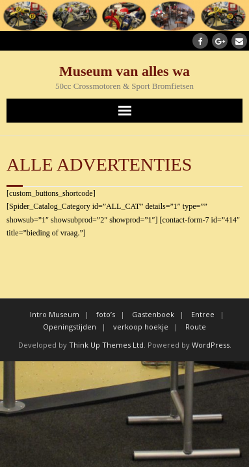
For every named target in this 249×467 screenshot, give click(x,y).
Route (195, 326)
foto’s (105, 314)
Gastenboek (153, 314)
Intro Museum (54, 314)
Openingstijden (69, 326)
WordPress (210, 345)
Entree (203, 314)
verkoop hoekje (140, 326)
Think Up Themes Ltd (106, 345)
